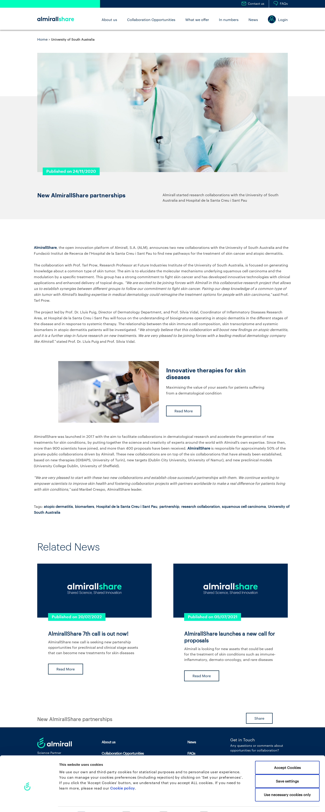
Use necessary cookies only (287, 782)
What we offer (197, 19)
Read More (183, 411)
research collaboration (200, 506)
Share (259, 718)
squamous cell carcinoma (244, 506)
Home (42, 39)
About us (109, 19)
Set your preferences (237, 803)
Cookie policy (122, 775)
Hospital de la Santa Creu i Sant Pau (126, 506)
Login (283, 19)
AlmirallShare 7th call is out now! (88, 633)
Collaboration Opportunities (151, 19)
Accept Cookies (287, 755)
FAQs (284, 3)
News (253, 19)
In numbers (229, 19)
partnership (169, 506)
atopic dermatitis (58, 506)
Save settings (287, 768)
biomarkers (84, 506)
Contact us (256, 3)
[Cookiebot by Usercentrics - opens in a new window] (29, 803)
